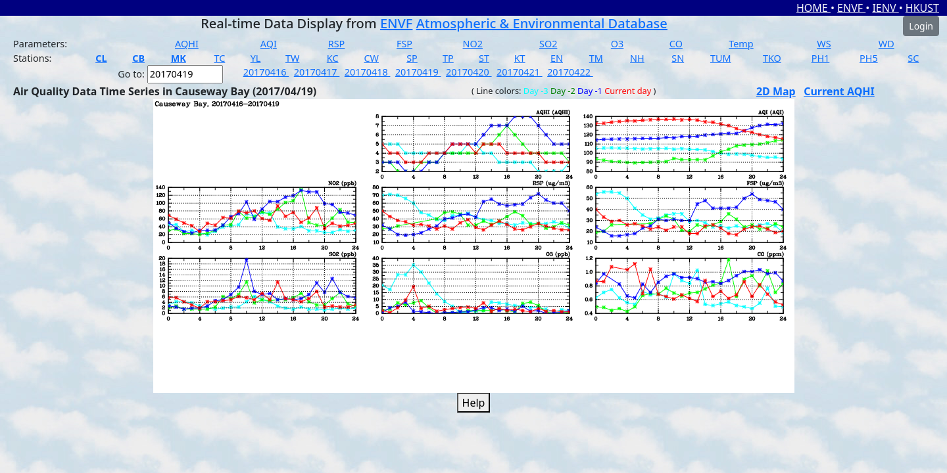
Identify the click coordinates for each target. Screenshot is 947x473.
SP (412, 58)
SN (677, 58)
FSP (404, 43)
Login (921, 26)
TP (448, 58)
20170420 (469, 72)
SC (913, 58)
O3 (617, 43)
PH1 (821, 58)
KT (519, 58)
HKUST (922, 8)
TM (596, 58)
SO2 (548, 43)
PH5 (869, 58)
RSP (336, 43)
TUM (720, 58)
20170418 (368, 72)
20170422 (570, 72)
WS (824, 43)
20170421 (520, 72)
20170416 (266, 72)
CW (371, 58)
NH (637, 58)
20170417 (317, 72)
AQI (268, 43)
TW (292, 58)
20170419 (418, 72)
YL (256, 58)
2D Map (776, 91)
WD (886, 43)
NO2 (473, 43)
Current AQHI (839, 91)
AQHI (187, 43)
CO (676, 43)
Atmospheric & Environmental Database (542, 23)
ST (484, 58)
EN (556, 58)
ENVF (851, 8)
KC (333, 58)
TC (219, 58)
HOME (813, 8)
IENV (885, 8)
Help (473, 402)
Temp (741, 43)
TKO (772, 58)
